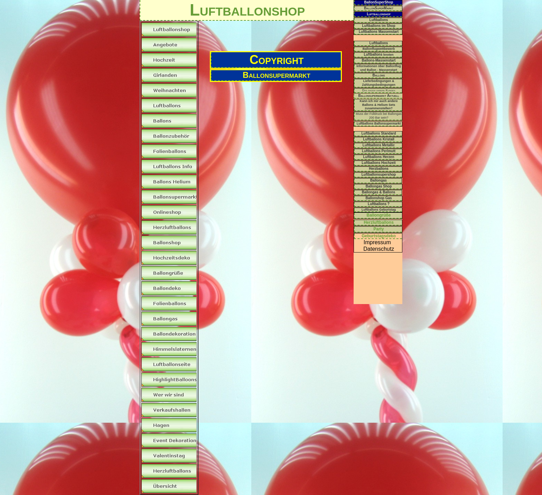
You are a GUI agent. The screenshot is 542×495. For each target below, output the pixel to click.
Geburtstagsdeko (379, 235)
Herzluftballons (379, 222)
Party (378, 229)
